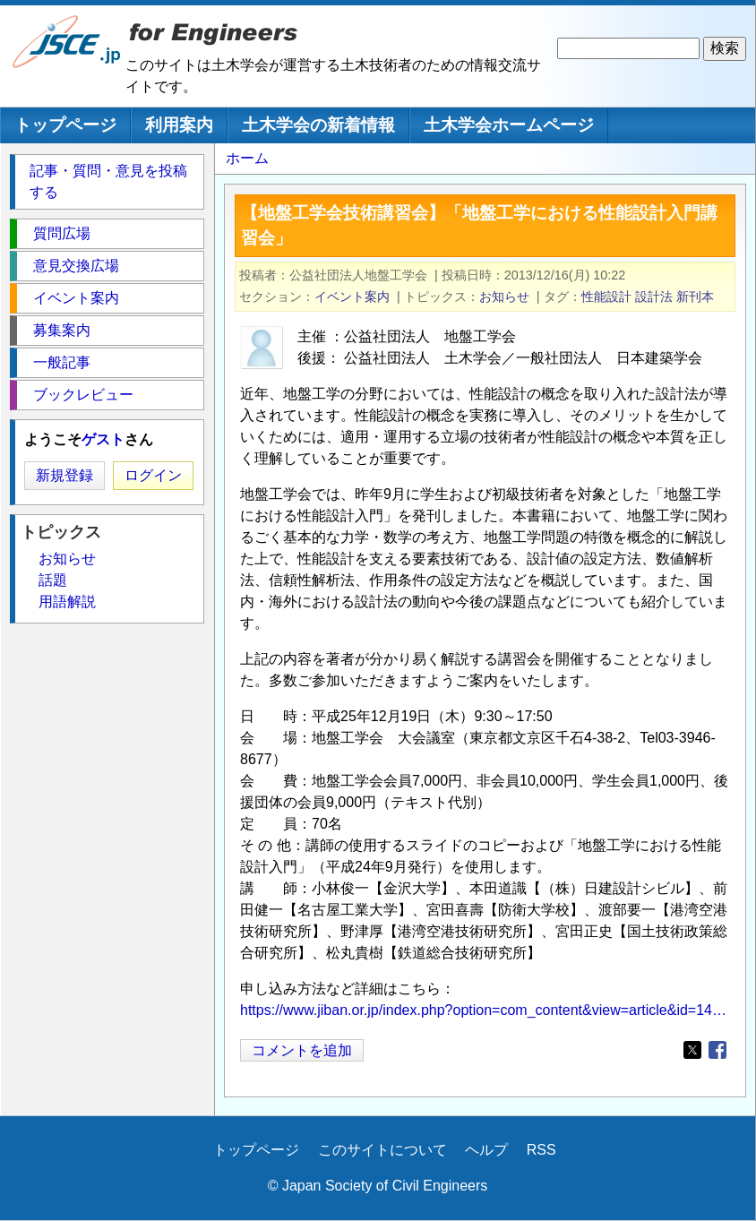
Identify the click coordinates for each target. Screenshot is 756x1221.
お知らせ (504, 296)
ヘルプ (486, 1149)
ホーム (247, 158)
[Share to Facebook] (717, 1050)
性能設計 (606, 296)
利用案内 (179, 125)
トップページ (65, 125)
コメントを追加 (302, 1050)
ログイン (153, 475)
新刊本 (695, 296)
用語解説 (67, 601)
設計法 (654, 296)
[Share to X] (692, 1050)
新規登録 (64, 475)
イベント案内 (352, 296)
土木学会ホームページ (509, 125)
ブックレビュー (83, 394)
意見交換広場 (76, 265)
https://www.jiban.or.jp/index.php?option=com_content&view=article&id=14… (483, 1010)
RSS (541, 1149)
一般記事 (61, 362)
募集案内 (61, 330)
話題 (53, 580)
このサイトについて (382, 1149)
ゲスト (103, 439)
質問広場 (61, 233)
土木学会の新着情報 (318, 125)
